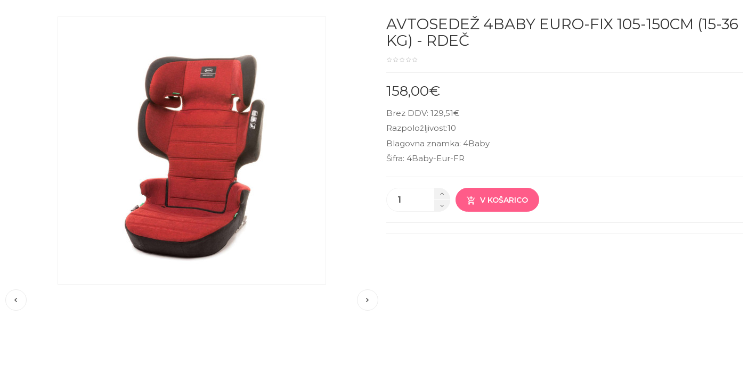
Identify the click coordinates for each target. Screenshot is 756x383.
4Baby (476, 143)
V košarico (497, 200)
